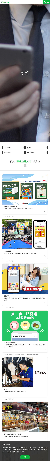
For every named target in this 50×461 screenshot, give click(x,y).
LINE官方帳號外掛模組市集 (32, 354)
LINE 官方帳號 (9, 216)
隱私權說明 (21, 452)
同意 (25, 457)
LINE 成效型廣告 (19, 354)
